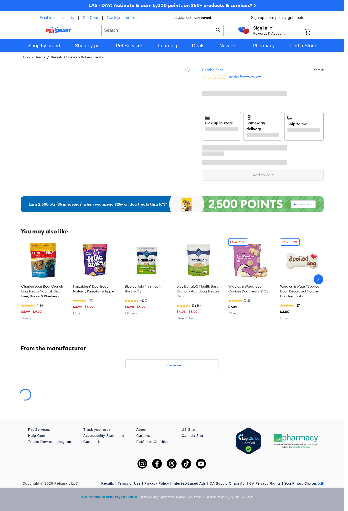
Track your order (120, 18)
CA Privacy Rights (265, 483)
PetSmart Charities (152, 442)
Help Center (38, 436)
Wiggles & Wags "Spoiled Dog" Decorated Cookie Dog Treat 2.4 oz (299, 291)
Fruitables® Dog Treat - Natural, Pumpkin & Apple (93, 288)
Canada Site (192, 436)
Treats (40, 57)
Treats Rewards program (49, 442)
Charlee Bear (212, 70)
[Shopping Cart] (314, 32)
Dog (26, 57)
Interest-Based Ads (189, 483)
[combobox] (162, 30)
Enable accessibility (57, 18)
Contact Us (93, 442)
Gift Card (90, 18)
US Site (188, 429)
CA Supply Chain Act (228, 483)
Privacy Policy (156, 483)
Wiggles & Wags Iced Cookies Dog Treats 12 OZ (248, 288)
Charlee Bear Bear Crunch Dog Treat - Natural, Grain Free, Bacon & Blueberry (42, 291)
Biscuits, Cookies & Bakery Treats (77, 57)
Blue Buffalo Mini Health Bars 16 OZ (143, 288)
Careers (143, 436)
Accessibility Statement (103, 436)
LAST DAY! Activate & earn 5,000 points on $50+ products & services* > (172, 5)
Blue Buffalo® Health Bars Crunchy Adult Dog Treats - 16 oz (198, 291)
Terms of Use (129, 483)
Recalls (107, 483)
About (141, 429)
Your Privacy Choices (304, 483)
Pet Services (39, 429)
